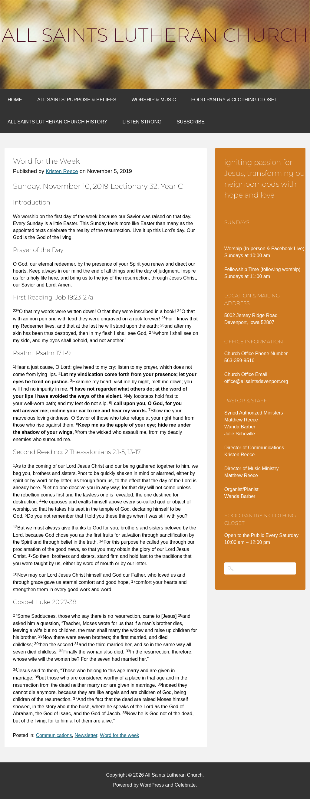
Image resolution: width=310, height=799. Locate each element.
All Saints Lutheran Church (155, 35)
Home (15, 99)
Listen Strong (142, 121)
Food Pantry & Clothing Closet (234, 99)
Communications (54, 735)
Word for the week (119, 735)
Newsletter (85, 735)
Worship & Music (153, 99)
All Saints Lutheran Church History (57, 121)
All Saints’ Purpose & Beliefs (76, 99)
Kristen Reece (62, 171)
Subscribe (190, 121)
